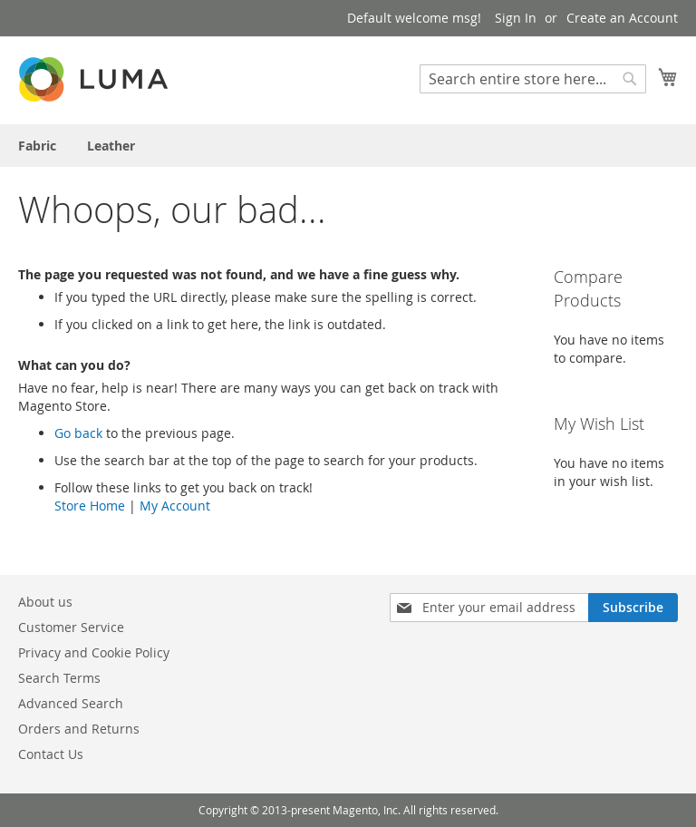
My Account (175, 505)
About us (45, 601)
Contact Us (50, 754)
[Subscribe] (633, 607)
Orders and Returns (79, 728)
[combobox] (533, 78)
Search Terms (59, 677)
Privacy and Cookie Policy (93, 652)
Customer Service (71, 627)
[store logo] (95, 79)
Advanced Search (70, 703)
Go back (78, 433)
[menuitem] (37, 145)
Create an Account (622, 17)
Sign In (515, 17)
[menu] (348, 145)
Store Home (89, 505)
